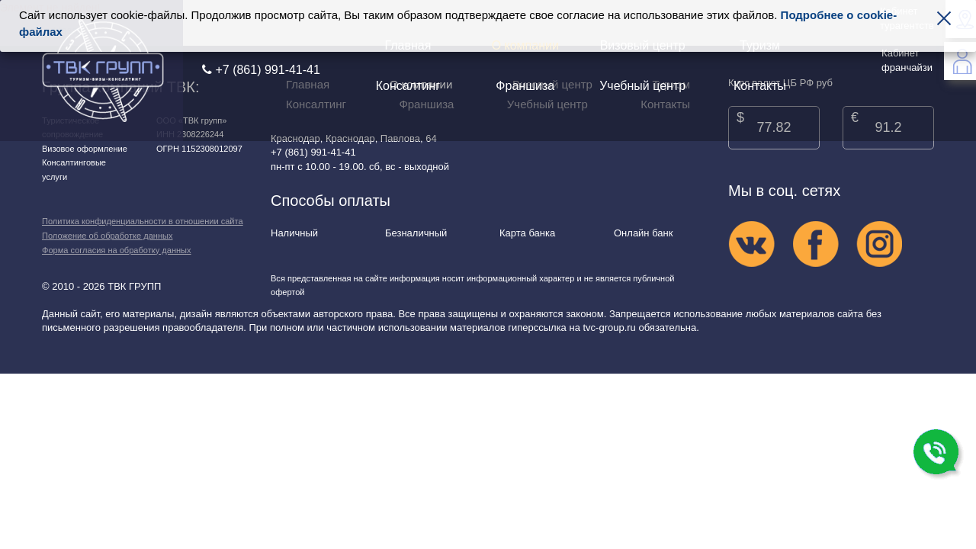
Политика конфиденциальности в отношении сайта (142, 221)
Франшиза (525, 85)
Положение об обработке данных (107, 235)
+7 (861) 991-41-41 (261, 69)
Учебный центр (642, 85)
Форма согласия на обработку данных (116, 250)
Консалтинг (408, 85)
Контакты (760, 85)
